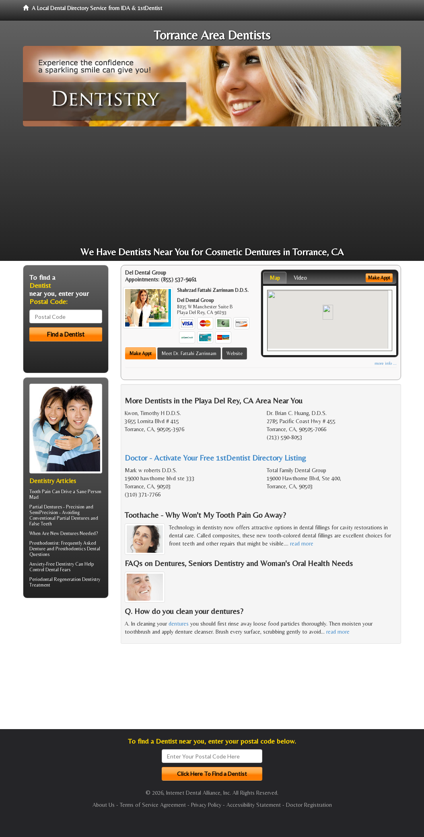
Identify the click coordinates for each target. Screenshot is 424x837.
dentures (179, 623)
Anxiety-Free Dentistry (51, 564)
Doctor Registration (309, 805)
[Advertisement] (212, 186)
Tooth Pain (40, 491)
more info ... (386, 363)
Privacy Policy (206, 805)
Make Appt (141, 353)
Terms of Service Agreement (153, 805)
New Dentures (64, 533)
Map (275, 278)
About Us (104, 805)
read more (301, 543)
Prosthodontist (44, 543)
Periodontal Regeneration (55, 579)
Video (300, 278)
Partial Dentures (45, 507)
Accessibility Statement (253, 805)
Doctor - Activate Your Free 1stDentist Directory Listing (215, 457)
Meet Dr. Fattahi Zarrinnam (189, 353)
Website (234, 353)
